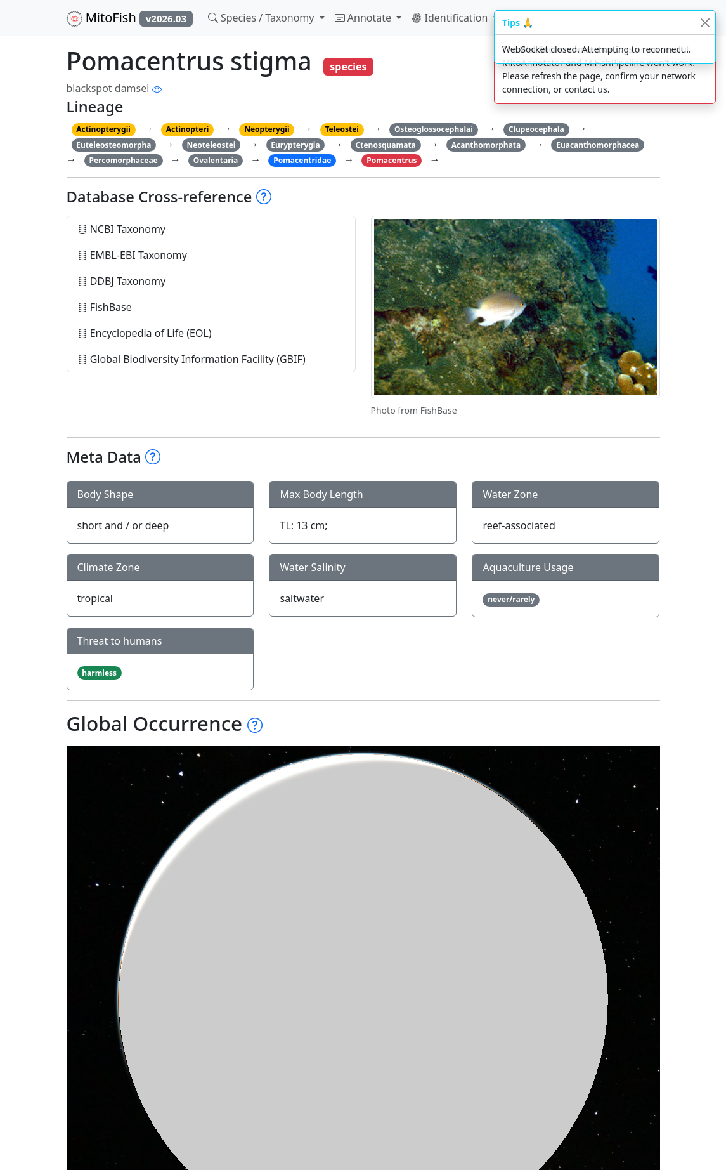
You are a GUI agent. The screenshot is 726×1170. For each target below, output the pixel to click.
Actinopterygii (103, 129)
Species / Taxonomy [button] (262, 18)
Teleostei (341, 129)
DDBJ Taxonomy (121, 281)
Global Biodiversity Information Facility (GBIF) (191, 359)
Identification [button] (451, 18)
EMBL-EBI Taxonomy (132, 255)
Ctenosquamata (386, 145)
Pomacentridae (302, 160)
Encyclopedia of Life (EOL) (144, 333)
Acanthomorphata (486, 145)
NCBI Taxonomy (121, 229)
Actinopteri (187, 129)
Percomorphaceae (123, 160)
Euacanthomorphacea (597, 145)
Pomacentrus (391, 160)
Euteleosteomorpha (113, 145)
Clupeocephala (536, 129)
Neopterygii (266, 129)
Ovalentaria (215, 160)
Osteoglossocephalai (433, 129)
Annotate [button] (364, 18)
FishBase (104, 307)
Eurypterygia (295, 145)
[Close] (704, 22)
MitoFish (130, 18)
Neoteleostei (210, 145)
